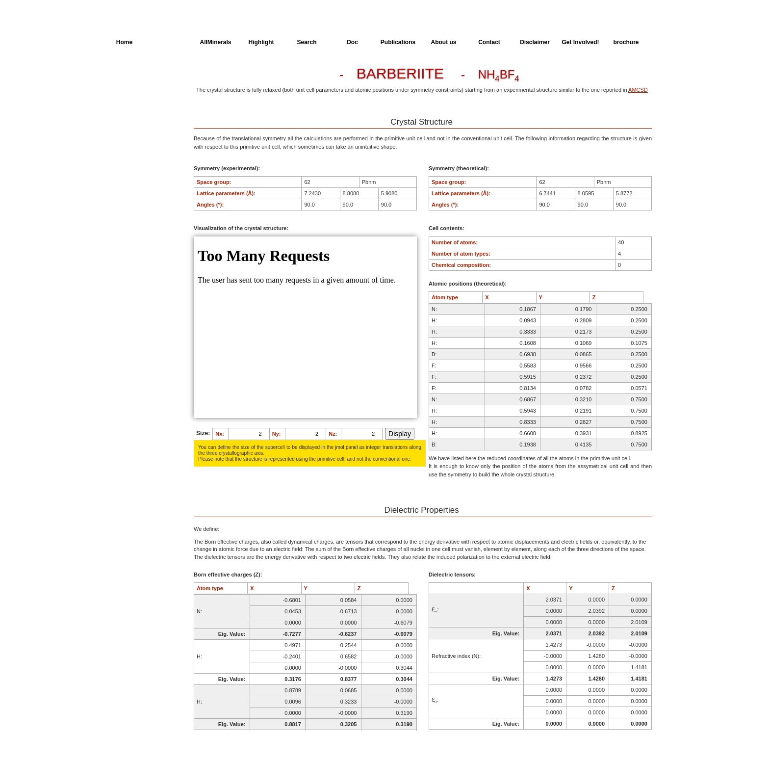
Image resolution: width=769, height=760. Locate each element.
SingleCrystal (133, 149)
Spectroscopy (133, 131)
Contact (489, 42)
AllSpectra (169, 42)
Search (306, 42)
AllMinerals (215, 42)
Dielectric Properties (141, 113)
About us (444, 42)
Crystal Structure (137, 76)
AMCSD (638, 90)
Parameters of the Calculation (138, 95)
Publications (398, 42)
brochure (626, 42)
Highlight (261, 42)
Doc (352, 42)
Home (124, 42)
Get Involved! (580, 42)
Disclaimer (535, 42)
